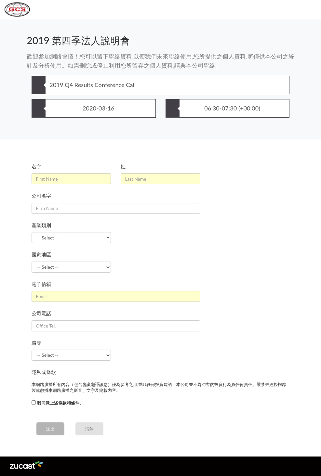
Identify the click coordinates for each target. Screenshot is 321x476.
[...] (34, 402)
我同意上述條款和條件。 (60, 402)
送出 (50, 428)
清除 (89, 428)
